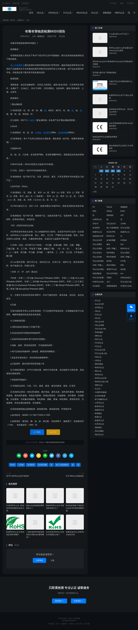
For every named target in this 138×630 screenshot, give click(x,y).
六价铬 (38, 132)
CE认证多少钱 (125, 282)
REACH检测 (111, 257)
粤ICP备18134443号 (69, 621)
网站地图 (77, 618)
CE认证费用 (97, 244)
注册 (52, 560)
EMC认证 (98, 336)
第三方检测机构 (17, 65)
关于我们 (113, 3)
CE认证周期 (97, 248)
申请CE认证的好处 (126, 286)
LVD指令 (123, 240)
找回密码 (25, 3)
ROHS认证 (53, 12)
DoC (122, 244)
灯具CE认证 (99, 424)
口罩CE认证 (99, 403)
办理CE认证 (97, 219)
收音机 (109, 261)
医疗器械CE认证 (101, 399)
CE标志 (109, 211)
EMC (94, 211)
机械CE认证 (125, 232)
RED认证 (98, 371)
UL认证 (97, 389)
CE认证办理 (97, 240)
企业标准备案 (100, 396)
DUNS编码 (99, 332)
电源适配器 (97, 273)
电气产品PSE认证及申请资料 (17, 476)
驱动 (108, 244)
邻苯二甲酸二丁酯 (99, 265)
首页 (31, 12)
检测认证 (21, 20)
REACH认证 (82, 12)
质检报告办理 (98, 236)
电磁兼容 (124, 207)
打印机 (123, 261)
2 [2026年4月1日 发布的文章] (107, 171)
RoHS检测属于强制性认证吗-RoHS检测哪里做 (75, 508)
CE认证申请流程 (112, 273)
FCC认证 (67, 12)
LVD (122, 215)
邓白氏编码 (99, 431)
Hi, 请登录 (6, 3)
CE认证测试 (125, 253)
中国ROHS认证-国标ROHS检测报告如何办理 (15, 508)
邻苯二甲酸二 (111, 248)
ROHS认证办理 (100, 378)
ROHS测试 (110, 253)
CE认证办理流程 (99, 269)
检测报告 (98, 413)
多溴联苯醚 (63, 132)
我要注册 (16, 3)
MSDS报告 (99, 364)
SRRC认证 (119, 12)
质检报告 (107, 12)
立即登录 (39, 560)
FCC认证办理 (100, 350)
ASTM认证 (99, 308)
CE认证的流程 (98, 261)
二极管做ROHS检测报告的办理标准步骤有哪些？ (35, 534)
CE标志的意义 (125, 278)
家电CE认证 (99, 406)
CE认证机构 (97, 257)
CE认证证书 (111, 224)
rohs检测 (96, 286)
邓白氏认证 (99, 435)
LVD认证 (98, 360)
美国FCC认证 (111, 269)
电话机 (123, 269)
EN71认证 (99, 339)
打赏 (53, 432)
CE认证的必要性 (99, 278)
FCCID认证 (99, 343)
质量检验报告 (111, 286)
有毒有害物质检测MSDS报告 (45, 31)
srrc (122, 273)
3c (121, 236)
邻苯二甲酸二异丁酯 (126, 257)
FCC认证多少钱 (101, 353)
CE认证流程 (125, 228)
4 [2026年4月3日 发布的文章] (118, 171)
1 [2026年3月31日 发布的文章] (101, 171)
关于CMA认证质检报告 (75, 476)
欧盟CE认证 (97, 232)
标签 (122, 3)
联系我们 (59, 601)
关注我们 (130, 3)
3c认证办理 (99, 304)
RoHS (32, 120)
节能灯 (109, 278)
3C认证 (94, 12)
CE (94, 207)
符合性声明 (110, 232)
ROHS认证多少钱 (101, 382)
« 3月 (95, 192)
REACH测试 (111, 265)
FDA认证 (98, 357)
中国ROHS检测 (100, 392)
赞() (37, 432)
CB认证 (98, 311)
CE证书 (95, 224)
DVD (122, 265)
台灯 (108, 282)
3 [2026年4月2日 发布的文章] (112, 171)
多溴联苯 (47, 132)
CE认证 (9, 9)
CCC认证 (98, 315)
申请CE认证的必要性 (99, 282)
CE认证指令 (97, 253)
